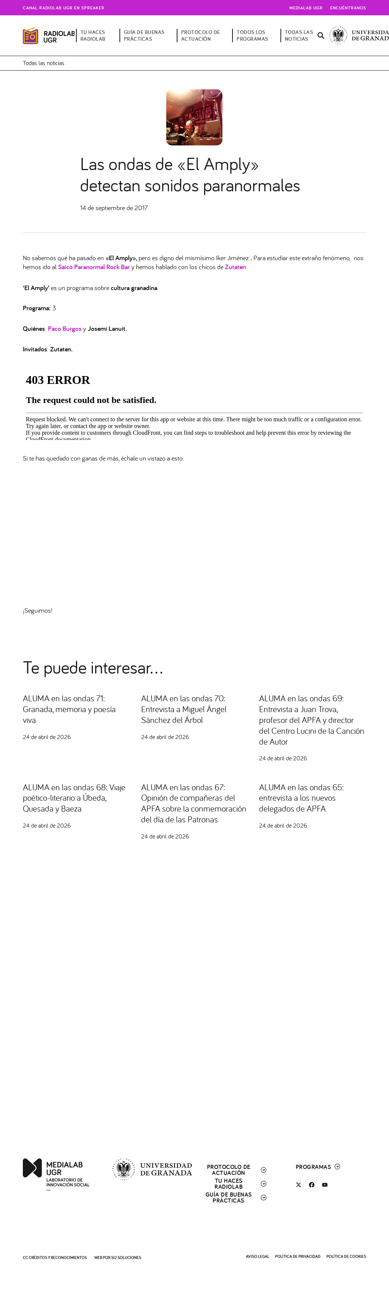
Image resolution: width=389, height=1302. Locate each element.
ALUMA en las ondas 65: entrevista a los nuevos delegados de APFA (303, 797)
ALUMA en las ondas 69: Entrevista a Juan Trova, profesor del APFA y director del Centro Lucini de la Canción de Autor (309, 719)
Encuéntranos (348, 7)
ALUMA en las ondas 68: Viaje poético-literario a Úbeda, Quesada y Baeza (67, 797)
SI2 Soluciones (126, 1257)
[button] (320, 36)
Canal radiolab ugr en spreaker (63, 7)
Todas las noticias (43, 63)
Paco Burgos (65, 328)
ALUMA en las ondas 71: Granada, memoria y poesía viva (71, 708)
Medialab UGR (306, 7)
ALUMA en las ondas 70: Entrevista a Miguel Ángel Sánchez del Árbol (185, 708)
